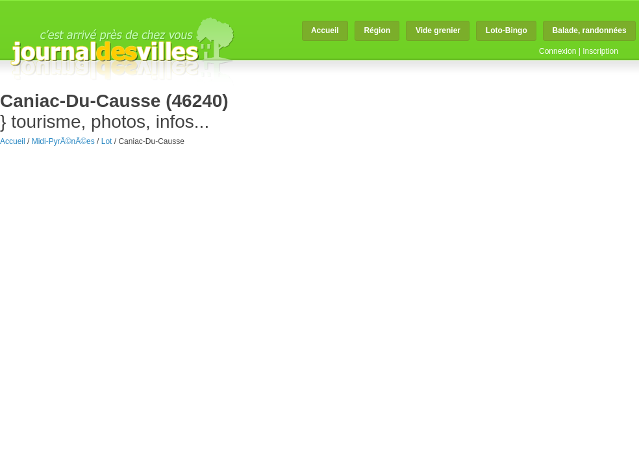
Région (377, 30)
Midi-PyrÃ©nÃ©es (63, 141)
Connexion (557, 51)
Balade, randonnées (590, 30)
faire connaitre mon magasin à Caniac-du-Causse (370, 146)
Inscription (600, 51)
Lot (106, 141)
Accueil (325, 30)
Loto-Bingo (506, 30)
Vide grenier (438, 30)
